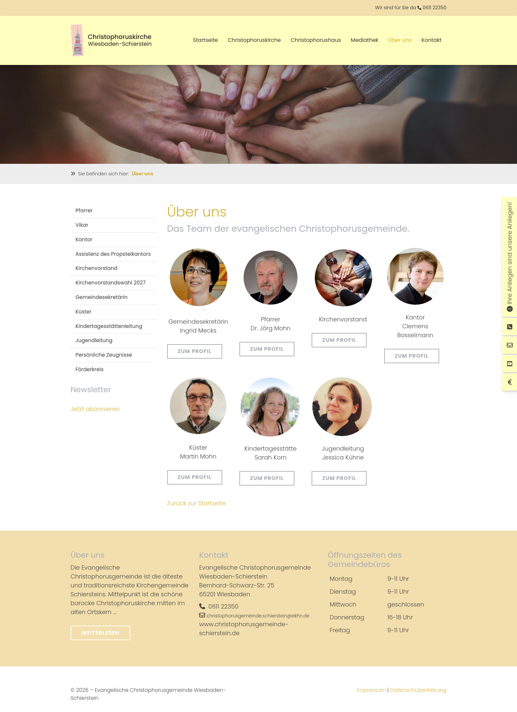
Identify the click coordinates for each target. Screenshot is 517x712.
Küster (84, 311)
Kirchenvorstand (96, 268)
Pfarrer (84, 210)
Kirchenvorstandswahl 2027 (111, 282)
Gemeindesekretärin (102, 297)
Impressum (371, 690)
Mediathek (365, 40)
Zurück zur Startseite (196, 503)
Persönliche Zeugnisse (104, 354)
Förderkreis (90, 369)
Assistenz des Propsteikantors (113, 253)
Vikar (82, 225)
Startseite (205, 40)
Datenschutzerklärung (418, 690)
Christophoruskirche (254, 40)
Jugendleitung (94, 340)
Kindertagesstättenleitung (109, 325)
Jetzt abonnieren (95, 408)
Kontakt (431, 40)
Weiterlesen (100, 633)
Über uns (400, 40)
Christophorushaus (316, 40)
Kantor (84, 239)
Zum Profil (195, 351)
